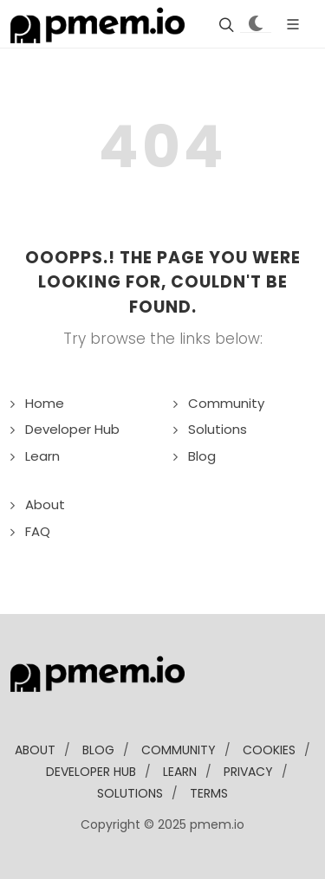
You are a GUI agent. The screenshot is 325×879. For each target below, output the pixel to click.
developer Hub (91, 771)
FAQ (37, 531)
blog (98, 750)
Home (44, 403)
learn (180, 771)
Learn (42, 456)
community (178, 750)
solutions (130, 793)
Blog (202, 456)
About (45, 504)
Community (226, 403)
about (35, 750)
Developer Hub (72, 429)
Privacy (248, 771)
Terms (209, 793)
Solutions (217, 429)
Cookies (269, 750)
